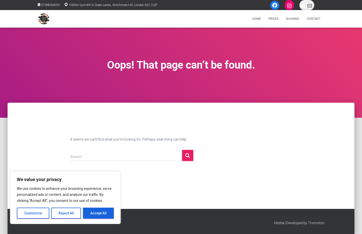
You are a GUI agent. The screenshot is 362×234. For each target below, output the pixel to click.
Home (256, 19)
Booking (292, 19)
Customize (33, 213)
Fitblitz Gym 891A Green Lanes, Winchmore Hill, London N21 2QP (110, 4)
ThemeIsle (316, 223)
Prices (273, 19)
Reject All (66, 213)
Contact (314, 19)
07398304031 (49, 5)
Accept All (98, 213)
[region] (65, 197)
